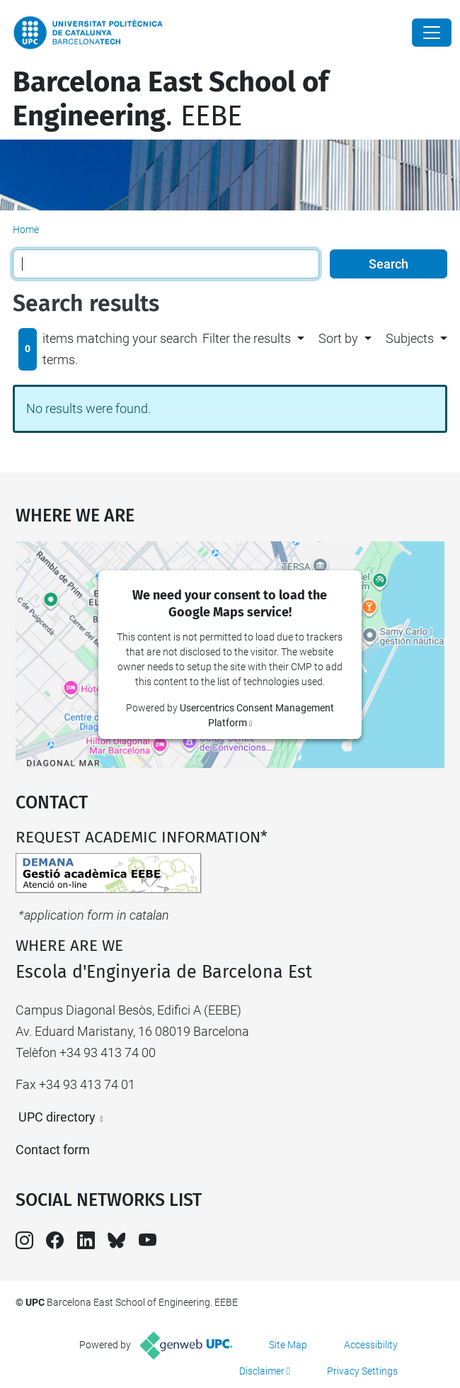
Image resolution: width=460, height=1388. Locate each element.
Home (26, 229)
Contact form (53, 1149)
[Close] (432, 32)
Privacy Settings (362, 1371)
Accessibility (371, 1344)
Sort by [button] (338, 338)
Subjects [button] (410, 338)
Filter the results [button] (246, 338)
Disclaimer (261, 1371)
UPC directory (57, 1117)
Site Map (288, 1344)
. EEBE (170, 99)
